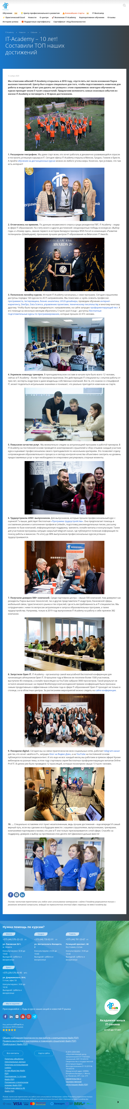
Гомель (72, 934)
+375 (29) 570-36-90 (15, 972)
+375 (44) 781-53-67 (77, 939)
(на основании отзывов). (13, 1025)
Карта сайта (44, 1053)
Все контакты (13, 1053)
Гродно (41, 934)
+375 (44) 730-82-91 (45, 939)
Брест (8, 967)
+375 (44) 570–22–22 (15, 939)
